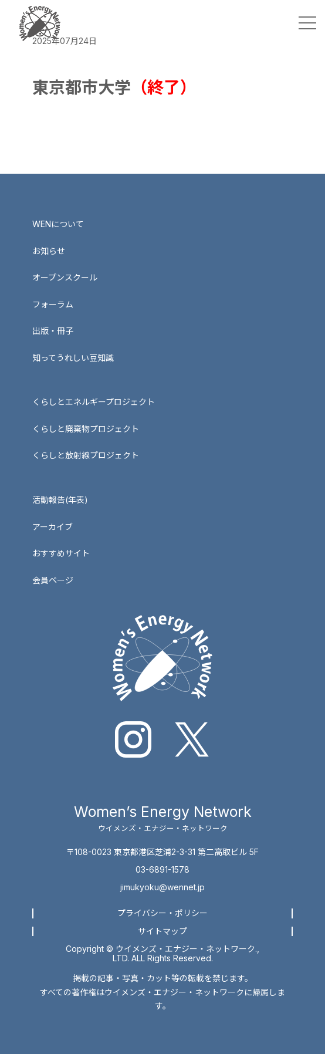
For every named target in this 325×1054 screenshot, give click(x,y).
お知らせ (48, 251)
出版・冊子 (52, 331)
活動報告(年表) (60, 500)
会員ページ (52, 580)
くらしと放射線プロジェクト (85, 455)
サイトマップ (162, 931)
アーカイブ (52, 527)
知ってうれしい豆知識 (73, 358)
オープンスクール (64, 277)
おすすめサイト (61, 553)
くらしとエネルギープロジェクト (93, 402)
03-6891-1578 (162, 869)
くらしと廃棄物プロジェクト (85, 429)
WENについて (58, 224)
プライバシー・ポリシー (162, 913)
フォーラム (52, 304)
